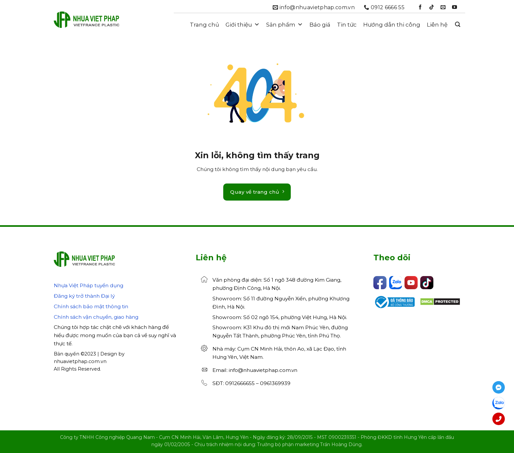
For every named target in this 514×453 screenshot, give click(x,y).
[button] (457, 24)
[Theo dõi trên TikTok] (431, 7)
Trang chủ (204, 24)
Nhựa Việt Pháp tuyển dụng (88, 285)
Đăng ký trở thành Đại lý (84, 296)
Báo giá (319, 24)
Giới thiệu (243, 24)
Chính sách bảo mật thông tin (91, 306)
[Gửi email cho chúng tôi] (443, 7)
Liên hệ (437, 24)
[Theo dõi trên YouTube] (454, 7)
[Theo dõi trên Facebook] (420, 7)
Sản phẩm (284, 24)
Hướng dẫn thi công (391, 24)
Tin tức (347, 24)
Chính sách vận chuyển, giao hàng (96, 317)
